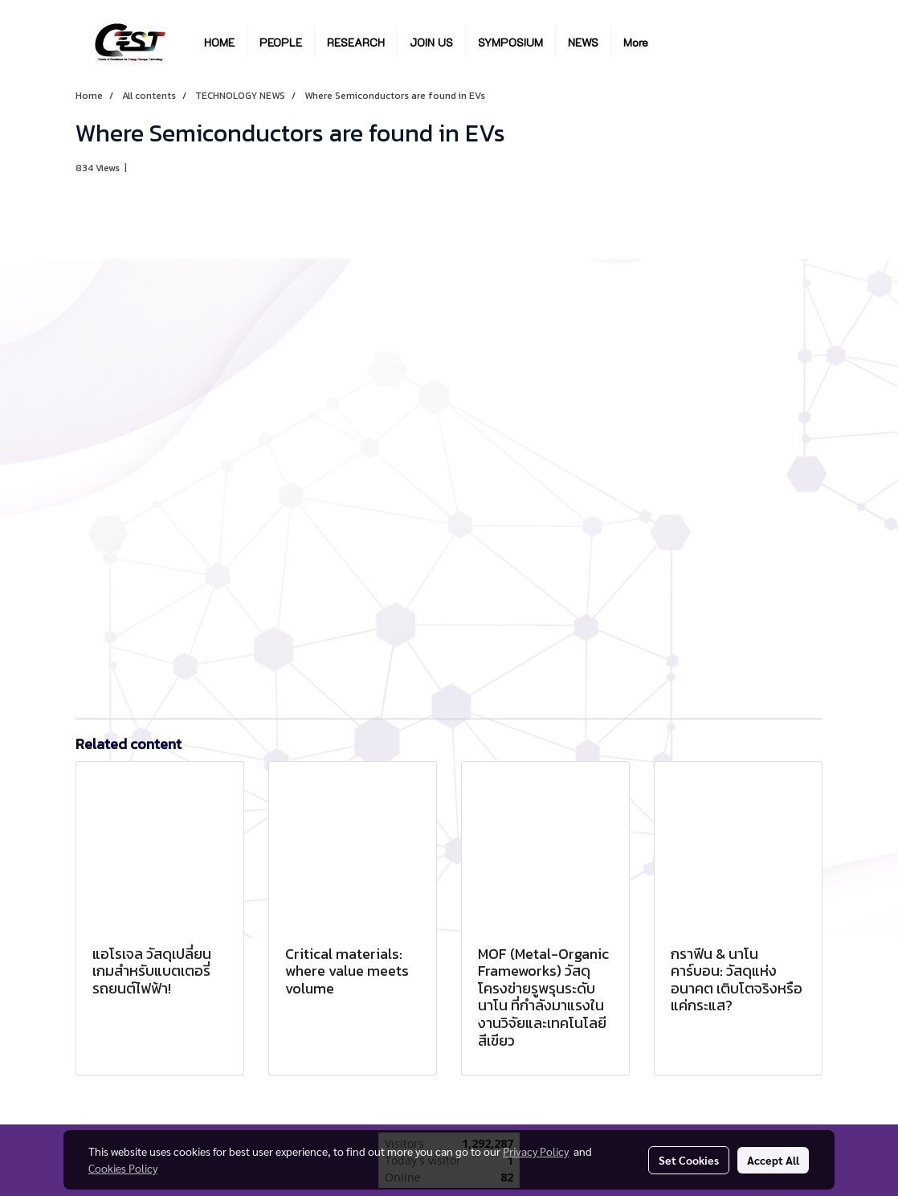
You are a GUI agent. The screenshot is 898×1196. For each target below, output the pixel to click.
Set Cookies (689, 1160)
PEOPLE (280, 42)
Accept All (773, 1160)
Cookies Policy (122, 1168)
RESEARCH (356, 42)
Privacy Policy (536, 1151)
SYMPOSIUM (510, 42)
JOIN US (431, 42)
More (635, 42)
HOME (219, 42)
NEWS (583, 42)
